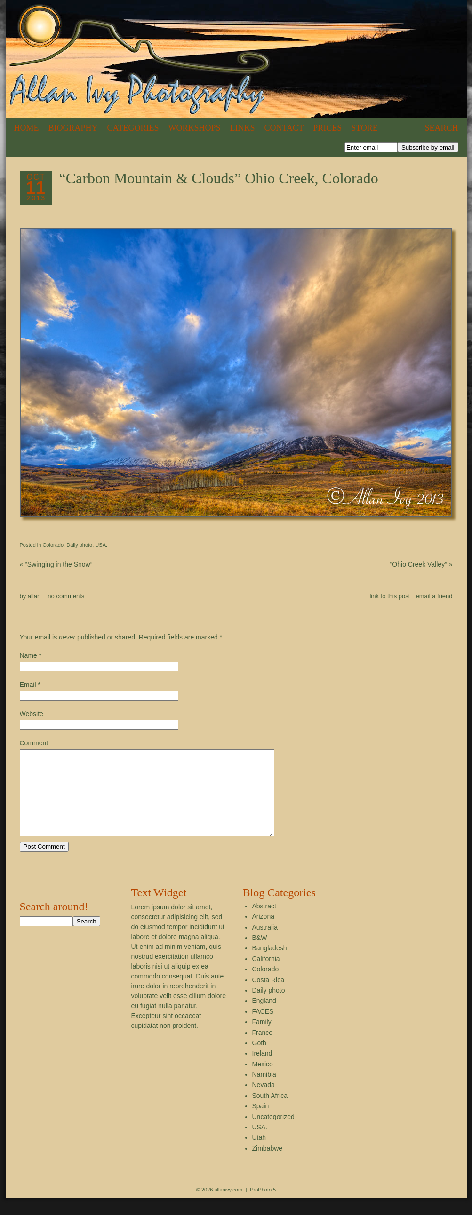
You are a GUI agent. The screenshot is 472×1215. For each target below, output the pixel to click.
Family (262, 1038)
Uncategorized (273, 1133)
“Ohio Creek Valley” (421, 564)
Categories (133, 128)
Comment (34, 743)
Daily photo (79, 545)
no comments (66, 596)
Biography (73, 128)
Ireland (262, 1070)
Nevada (263, 1101)
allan (34, 596)
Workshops (194, 128)
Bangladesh (269, 965)
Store (364, 128)
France (262, 1049)
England (264, 1017)
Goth (259, 1060)
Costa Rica (268, 997)
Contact (284, 128)
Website (31, 714)
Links (242, 128)
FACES (263, 1028)
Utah (259, 1154)
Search (441, 128)
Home (26, 128)
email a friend (434, 596)
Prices (327, 128)
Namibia (264, 1091)
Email (28, 684)
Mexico (262, 1081)
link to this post (389, 596)
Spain (260, 1123)
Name (28, 655)
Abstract (264, 923)
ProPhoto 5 (263, 1206)
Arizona (263, 933)
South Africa (270, 1112)
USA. (101, 545)
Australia (265, 944)
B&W (259, 954)
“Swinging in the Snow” (56, 564)
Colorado (53, 545)
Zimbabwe (267, 1165)
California (266, 975)
